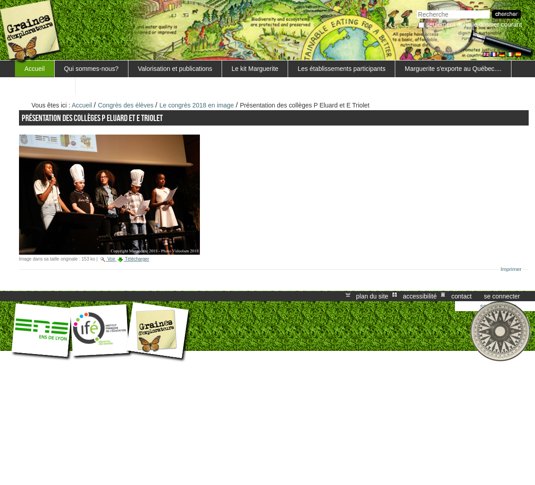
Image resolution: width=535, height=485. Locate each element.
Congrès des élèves (126, 105)
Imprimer (511, 269)
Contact (461, 296)
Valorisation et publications (175, 68)
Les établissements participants (341, 68)
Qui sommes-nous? (91, 68)
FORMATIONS (45, 85)
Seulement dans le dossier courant (474, 24)
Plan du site (372, 296)
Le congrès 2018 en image (197, 105)
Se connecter (502, 296)
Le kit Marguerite (255, 68)
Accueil (34, 68)
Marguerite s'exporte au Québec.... (453, 68)
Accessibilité (420, 296)
